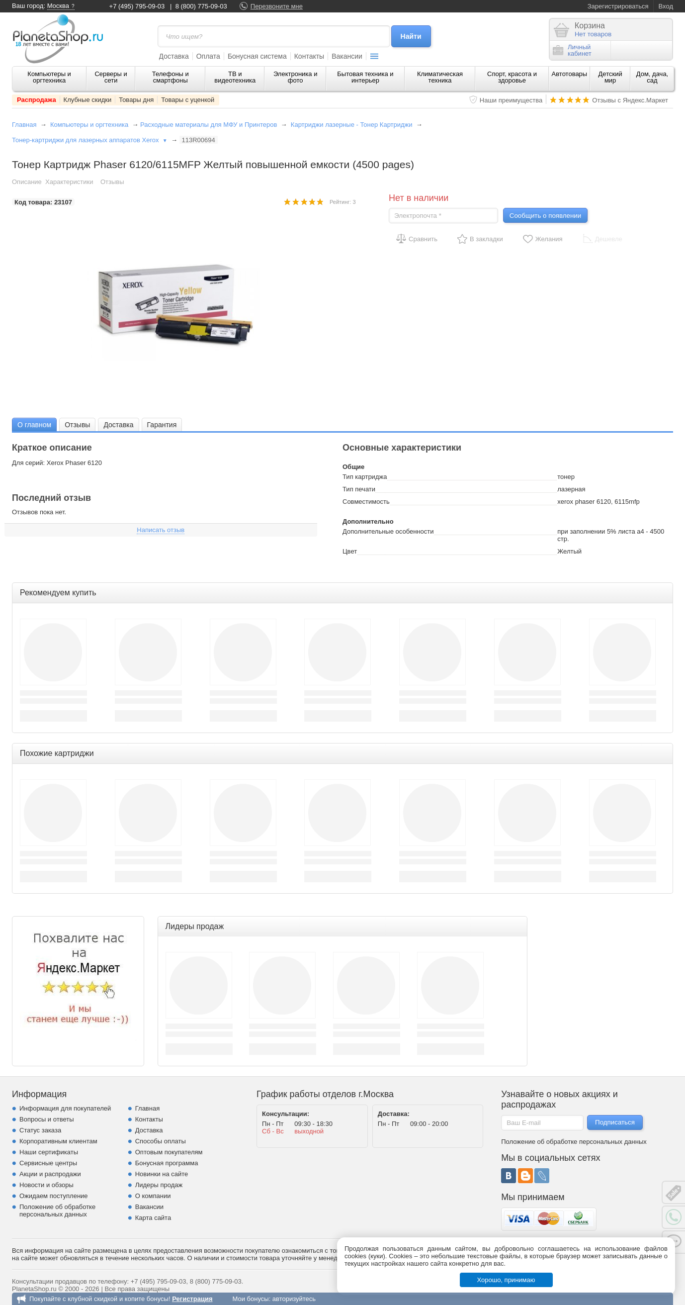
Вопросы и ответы (46, 1119)
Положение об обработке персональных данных (57, 1210)
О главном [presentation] (34, 425)
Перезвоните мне (277, 6)
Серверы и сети (110, 77)
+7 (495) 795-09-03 (137, 6)
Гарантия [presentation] (162, 425)
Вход (666, 6)
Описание (27, 182)
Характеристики (69, 182)
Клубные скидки (88, 99)
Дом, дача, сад (652, 77)
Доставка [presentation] (118, 425)
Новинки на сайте (161, 1174)
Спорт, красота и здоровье (512, 77)
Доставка (174, 56)
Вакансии (347, 56)
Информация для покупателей (65, 1108)
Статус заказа (40, 1130)
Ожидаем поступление (53, 1196)
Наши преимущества (511, 100)
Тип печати (358, 489)
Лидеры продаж (159, 1185)
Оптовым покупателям (169, 1152)
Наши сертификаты (48, 1152)
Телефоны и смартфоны (170, 77)
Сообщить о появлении (545, 215)
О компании (153, 1196)
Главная (24, 124)
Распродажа (36, 99)
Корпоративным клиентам (58, 1141)
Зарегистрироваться (618, 6)
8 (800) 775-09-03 (201, 6)
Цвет (349, 551)
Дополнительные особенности (387, 531)
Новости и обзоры (46, 1185)
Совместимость (366, 501)
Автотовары (570, 74)
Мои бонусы (250, 1299)
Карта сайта (153, 1217)
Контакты (309, 56)
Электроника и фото (295, 77)
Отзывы (112, 182)
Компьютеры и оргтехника (49, 77)
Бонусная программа (166, 1163)
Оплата (208, 56)
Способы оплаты (160, 1141)
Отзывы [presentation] (77, 425)
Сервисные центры (48, 1163)
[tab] (34, 424)
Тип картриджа (364, 476)
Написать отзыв (160, 530)
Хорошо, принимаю (506, 1280)
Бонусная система (257, 56)
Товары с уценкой (187, 99)
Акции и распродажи (50, 1174)
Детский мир (610, 77)
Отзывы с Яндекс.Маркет (630, 100)
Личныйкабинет (572, 50)
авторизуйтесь (294, 1299)
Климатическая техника (440, 77)
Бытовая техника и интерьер (365, 77)
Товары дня (136, 99)
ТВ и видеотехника (235, 77)
